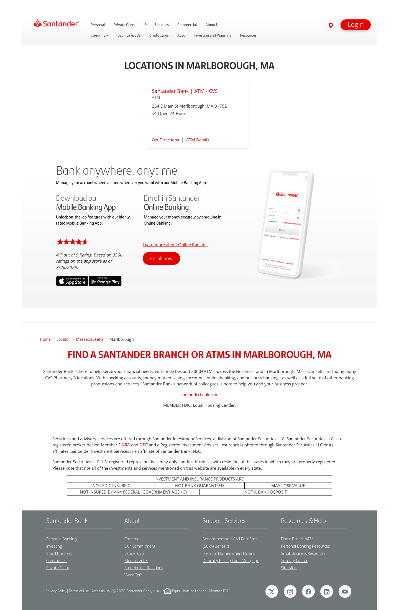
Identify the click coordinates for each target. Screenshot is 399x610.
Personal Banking (61, 538)
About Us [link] (213, 24)
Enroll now (161, 258)
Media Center (136, 560)
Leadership (134, 553)
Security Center (294, 560)
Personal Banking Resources (305, 546)
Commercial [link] (187, 24)
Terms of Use (79, 591)
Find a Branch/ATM (297, 538)
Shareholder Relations (143, 567)
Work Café (133, 574)
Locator (63, 339)
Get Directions (165, 140)
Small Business (59, 553)
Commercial (56, 560)
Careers (131, 538)
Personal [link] (98, 24)
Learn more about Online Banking (175, 244)
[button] (356, 24)
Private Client (57, 567)
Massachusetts (90, 339)
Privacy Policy (55, 591)
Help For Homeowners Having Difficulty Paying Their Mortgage (231, 556)
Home (45, 339)
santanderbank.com (200, 394)
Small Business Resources (303, 553)
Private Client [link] (125, 24)
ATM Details (197, 140)
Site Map (289, 567)
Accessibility (100, 591)
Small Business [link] (156, 24)
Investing (54, 546)
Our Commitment (139, 546)
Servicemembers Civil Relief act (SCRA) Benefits (230, 542)
